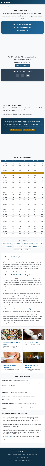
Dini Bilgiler (29, 454)
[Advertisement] (22, 45)
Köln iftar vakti (28, 246)
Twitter (27, 457)
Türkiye (19, 454)
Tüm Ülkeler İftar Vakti (15, 129)
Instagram (23, 457)
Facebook (18, 457)
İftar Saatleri (22, 463)
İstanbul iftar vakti (17, 243)
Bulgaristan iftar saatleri (28, 243)
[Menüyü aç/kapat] (42, 2)
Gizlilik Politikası (18, 460)
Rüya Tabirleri (34, 454)
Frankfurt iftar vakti (18, 249)
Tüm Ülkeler (14, 454)
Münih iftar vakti (9, 246)
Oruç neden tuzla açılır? (31, 342)
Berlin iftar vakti (36, 246)
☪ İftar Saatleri (5, 2)
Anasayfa (9, 454)
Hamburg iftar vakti (18, 246)
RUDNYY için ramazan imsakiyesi (22, 65)
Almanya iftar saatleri (7, 243)
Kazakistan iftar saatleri (29, 129)
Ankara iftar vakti (39, 243)
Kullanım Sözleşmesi (26, 460)
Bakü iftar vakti (27, 249)
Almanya (23, 454)
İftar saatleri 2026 (7, 436)
